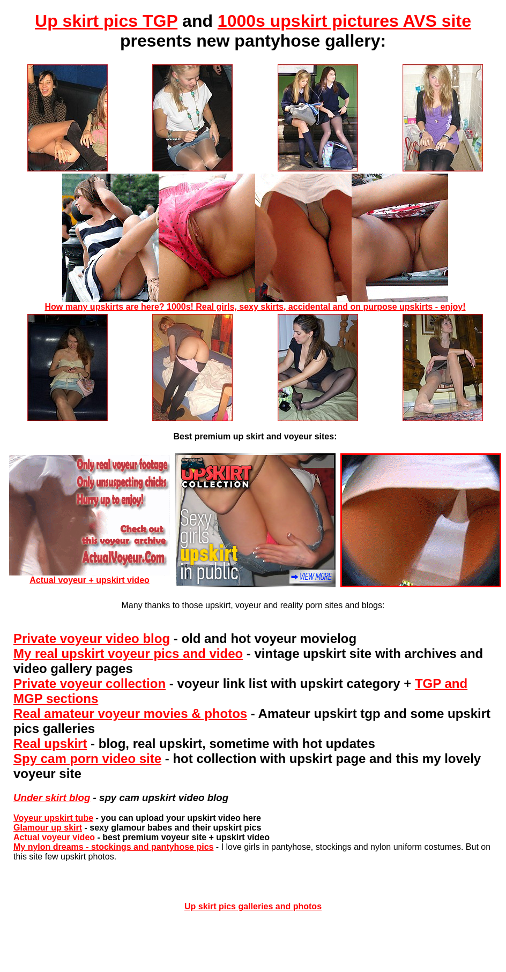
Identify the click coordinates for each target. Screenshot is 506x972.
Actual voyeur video (54, 837)
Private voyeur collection (89, 683)
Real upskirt (50, 743)
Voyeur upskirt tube (53, 818)
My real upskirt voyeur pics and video (128, 653)
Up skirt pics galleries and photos (253, 906)
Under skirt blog (51, 797)
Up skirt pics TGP (106, 21)
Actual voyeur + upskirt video (89, 576)
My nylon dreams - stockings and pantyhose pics (113, 846)
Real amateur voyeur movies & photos (130, 713)
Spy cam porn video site (87, 758)
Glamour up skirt (47, 827)
